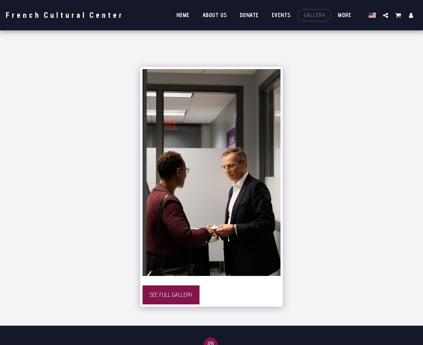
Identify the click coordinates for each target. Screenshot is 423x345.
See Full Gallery (170, 294)
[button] (385, 15)
